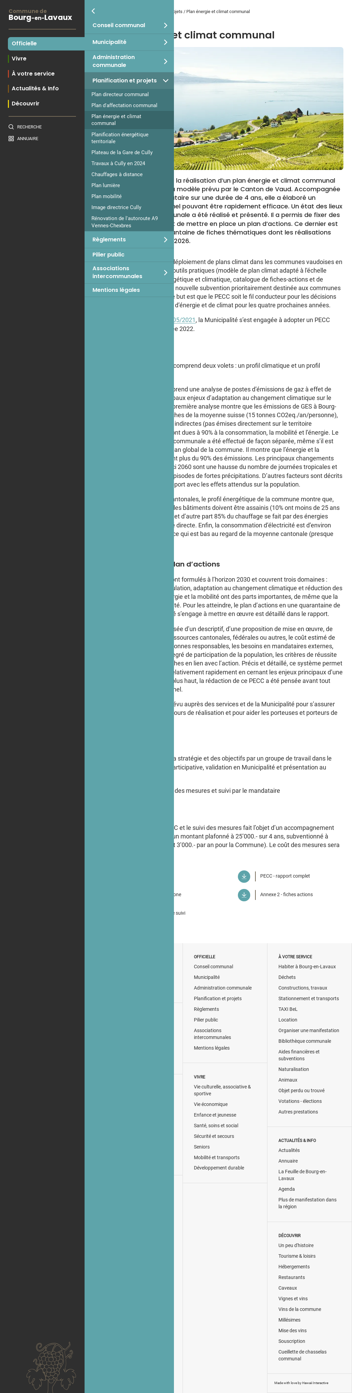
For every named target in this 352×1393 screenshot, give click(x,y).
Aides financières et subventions (299, 1055)
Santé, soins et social (216, 1126)
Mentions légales (116, 290)
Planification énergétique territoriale (119, 138)
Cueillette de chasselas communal (302, 1355)
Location (287, 1020)
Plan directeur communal (120, 94)
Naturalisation (293, 1069)
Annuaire (27, 138)
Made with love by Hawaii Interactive (301, 1383)
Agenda (286, 1189)
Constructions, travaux (302, 988)
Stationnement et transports (308, 999)
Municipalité (109, 42)
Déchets (287, 977)
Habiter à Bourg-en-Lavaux (307, 967)
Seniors (202, 1147)
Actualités (289, 1150)
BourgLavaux (42, 16)
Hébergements (294, 1267)
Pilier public (108, 255)
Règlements (109, 239)
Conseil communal (118, 25)
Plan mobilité (106, 196)
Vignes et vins (293, 1299)
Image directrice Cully (116, 207)
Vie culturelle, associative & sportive (222, 1090)
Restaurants (291, 1277)
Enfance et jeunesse (215, 1115)
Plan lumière (105, 185)
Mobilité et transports (217, 1158)
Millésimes (289, 1320)
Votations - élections (300, 1101)
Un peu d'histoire (296, 1245)
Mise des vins (292, 1331)
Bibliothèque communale (304, 1041)
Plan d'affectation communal (124, 105)
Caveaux (287, 1288)
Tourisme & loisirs (297, 1256)
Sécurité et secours (214, 1136)
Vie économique (211, 1104)
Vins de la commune (299, 1309)
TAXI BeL (288, 1009)
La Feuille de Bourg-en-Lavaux (302, 1175)
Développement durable (219, 1168)
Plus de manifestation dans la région (307, 1203)
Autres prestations (298, 1112)
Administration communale (113, 61)
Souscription (291, 1341)
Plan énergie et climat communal (116, 119)
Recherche (29, 126)
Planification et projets (124, 80)
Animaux (287, 1080)
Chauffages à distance (117, 174)
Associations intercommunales (117, 272)
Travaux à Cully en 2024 (118, 163)
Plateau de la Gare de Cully (122, 152)
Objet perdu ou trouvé (301, 1091)
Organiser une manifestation (308, 1031)
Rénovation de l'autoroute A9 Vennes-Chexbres (124, 221)
